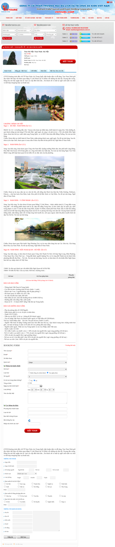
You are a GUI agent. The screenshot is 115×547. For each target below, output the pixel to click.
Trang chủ (8, 47)
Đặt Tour (68, 61)
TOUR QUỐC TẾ (20, 47)
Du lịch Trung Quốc (34, 47)
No (36, 380)
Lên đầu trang (19, 544)
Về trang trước (8, 544)
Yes (32, 380)
